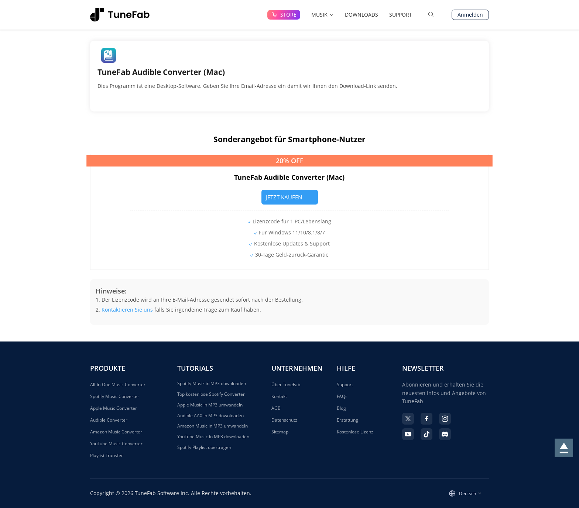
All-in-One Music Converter (117, 384)
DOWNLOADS (361, 14)
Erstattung (347, 420)
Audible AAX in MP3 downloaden (210, 416)
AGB (276, 408)
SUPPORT (400, 14)
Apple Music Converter (113, 408)
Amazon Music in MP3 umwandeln (212, 426)
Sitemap (279, 432)
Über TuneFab (285, 384)
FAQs (342, 396)
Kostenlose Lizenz (355, 432)
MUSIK (322, 14)
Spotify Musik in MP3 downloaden (211, 384)
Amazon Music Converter (116, 432)
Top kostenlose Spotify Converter (211, 394)
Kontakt (279, 396)
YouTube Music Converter (116, 443)
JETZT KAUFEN (289, 197)
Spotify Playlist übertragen (204, 447)
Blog (341, 408)
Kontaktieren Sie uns (127, 309)
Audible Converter (108, 420)
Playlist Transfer (106, 455)
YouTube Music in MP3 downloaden (213, 437)
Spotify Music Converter (114, 396)
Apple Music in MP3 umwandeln (210, 405)
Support (345, 384)
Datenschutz (284, 420)
